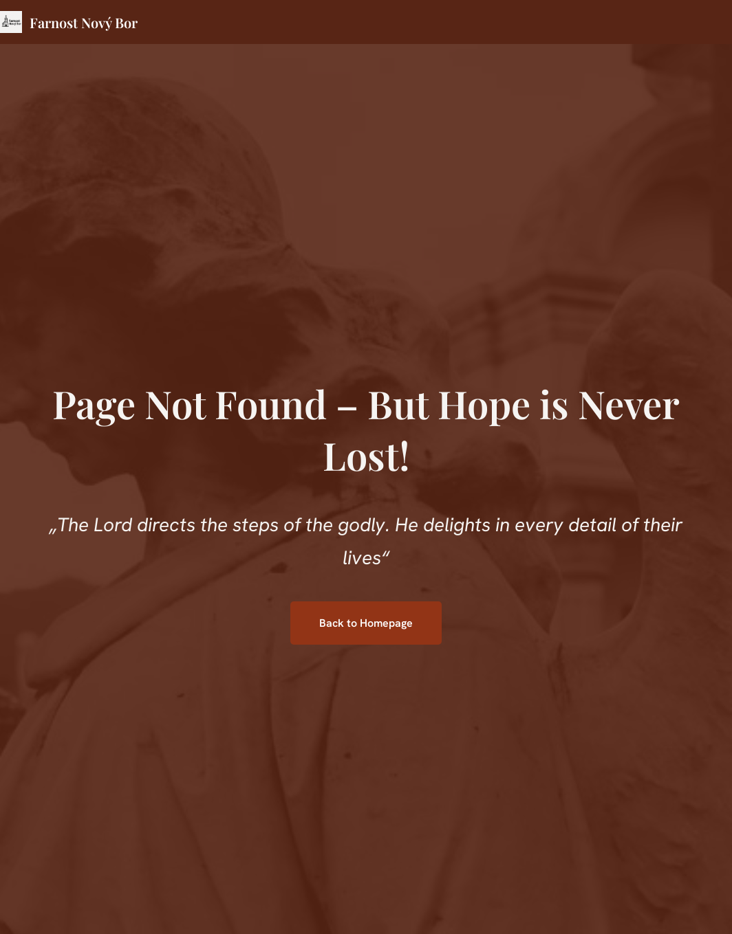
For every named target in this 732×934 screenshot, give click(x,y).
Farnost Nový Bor (84, 22)
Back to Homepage (366, 623)
